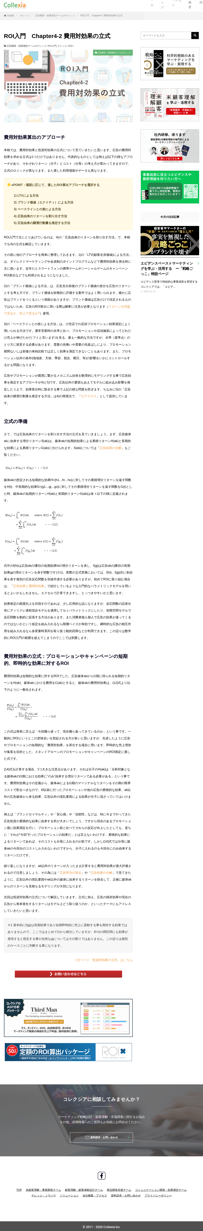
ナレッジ (63, 5)
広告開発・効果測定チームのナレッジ (55, 15)
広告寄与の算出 (70, 872)
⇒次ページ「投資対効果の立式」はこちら (103, 960)
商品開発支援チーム (119, 1187)
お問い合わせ (185, 5)
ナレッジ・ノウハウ (43, 1193)
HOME (10, 15)
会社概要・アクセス (95, 1193)
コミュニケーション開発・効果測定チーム (161, 1187)
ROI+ (71, 46)
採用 (129, 6)
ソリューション (87, 5)
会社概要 (111, 5)
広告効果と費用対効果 (28, 586)
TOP (19, 1187)
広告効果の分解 (110, 448)
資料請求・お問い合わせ (126, 1193)
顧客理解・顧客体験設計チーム (84, 1187)
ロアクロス (89, 396)
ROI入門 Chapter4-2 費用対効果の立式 (101, 15)
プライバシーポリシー (158, 1193)
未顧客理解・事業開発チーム (43, 1187)
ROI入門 (52, 46)
